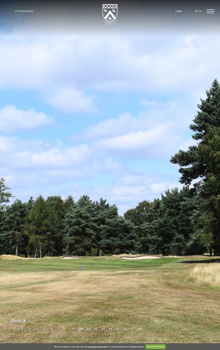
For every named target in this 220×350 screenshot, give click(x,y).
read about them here (98, 346)
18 (140, 329)
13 (103, 329)
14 (110, 329)
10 (81, 329)
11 (88, 329)
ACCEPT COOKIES (155, 346)
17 (132, 329)
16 (125, 329)
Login (179, 11)
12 (95, 329)
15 (117, 329)
